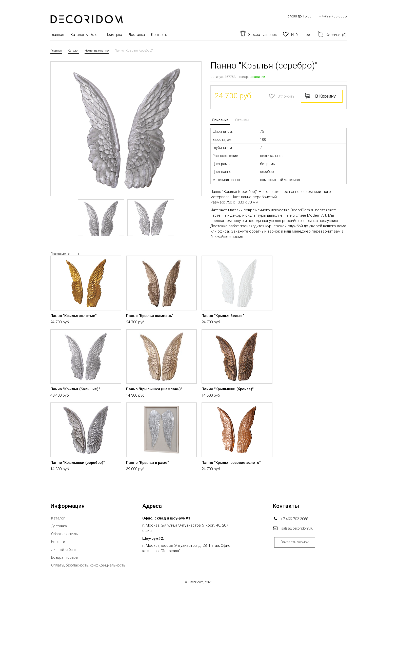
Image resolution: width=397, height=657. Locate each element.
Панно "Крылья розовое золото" (234, 526)
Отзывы (238, 119)
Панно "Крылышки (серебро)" (79, 526)
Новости (58, 605)
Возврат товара (65, 621)
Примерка (126, 35)
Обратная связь (65, 598)
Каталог (82, 35)
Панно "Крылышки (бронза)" (229, 432)
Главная (57, 35)
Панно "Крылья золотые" (75, 337)
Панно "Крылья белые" (224, 337)
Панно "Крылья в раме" (148, 526)
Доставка (153, 35)
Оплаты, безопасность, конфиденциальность (91, 629)
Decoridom (196, 646)
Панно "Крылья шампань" (151, 337)
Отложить (271, 95)
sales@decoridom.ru (299, 592)
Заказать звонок (298, 607)
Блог (103, 35)
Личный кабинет (65, 613)
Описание (218, 119)
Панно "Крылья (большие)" (76, 432)
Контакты (180, 35)
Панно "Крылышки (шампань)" (156, 432)
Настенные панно (101, 50)
